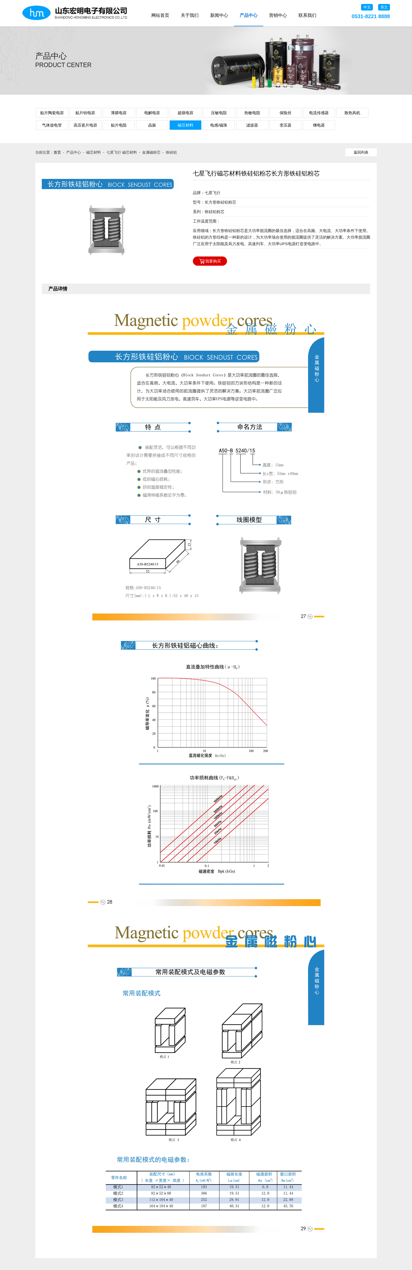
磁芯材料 (185, 125)
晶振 (152, 125)
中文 (367, 7)
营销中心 (278, 15)
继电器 (319, 125)
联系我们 (307, 15)
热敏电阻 (252, 112)
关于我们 (190, 15)
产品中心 (249, 15)
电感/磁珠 (218, 125)
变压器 (285, 125)
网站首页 (160, 15)
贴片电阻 (119, 125)
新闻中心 (219, 15)
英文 (384, 7)
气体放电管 (52, 125)
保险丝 (285, 112)
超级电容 (185, 112)
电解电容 (152, 112)
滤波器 (252, 125)
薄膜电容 (119, 112)
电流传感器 (319, 112)
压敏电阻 (219, 112)
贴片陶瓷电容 (52, 112)
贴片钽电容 (85, 112)
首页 (57, 152)
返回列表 (361, 152)
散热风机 (352, 112)
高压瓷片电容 (85, 125)
